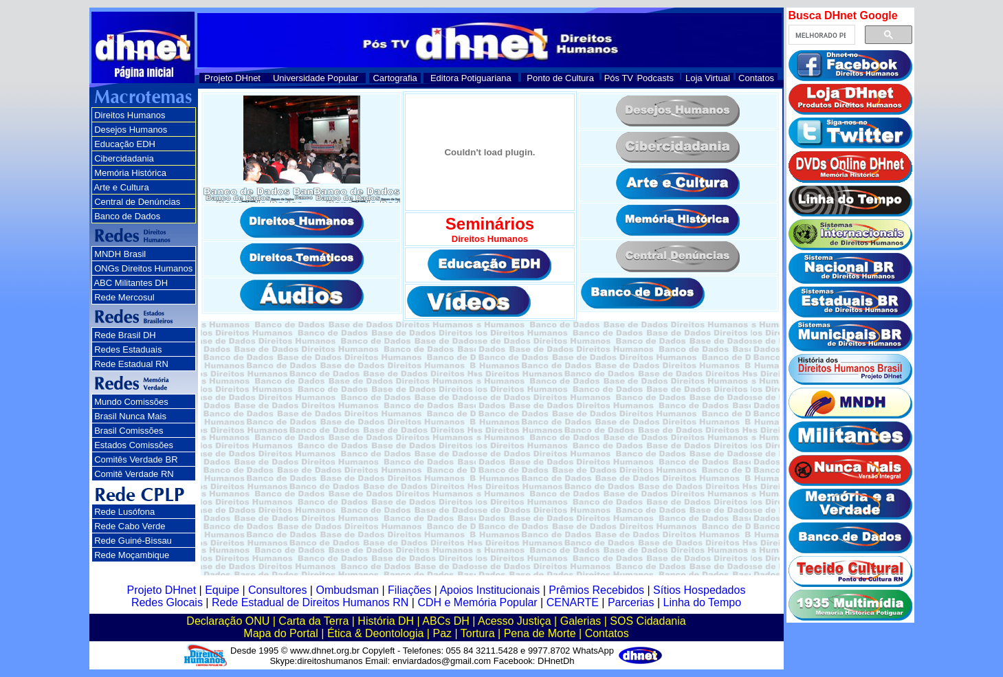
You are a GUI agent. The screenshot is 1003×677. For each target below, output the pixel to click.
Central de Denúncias (137, 202)
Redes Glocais (167, 602)
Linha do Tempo (702, 602)
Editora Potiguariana (470, 78)
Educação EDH (124, 144)
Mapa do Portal (280, 633)
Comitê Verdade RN (134, 474)
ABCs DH (445, 621)
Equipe (222, 590)
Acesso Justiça (514, 621)
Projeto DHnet (232, 78)
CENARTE (573, 602)
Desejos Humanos (130, 129)
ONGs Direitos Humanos (143, 268)
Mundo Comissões (131, 402)
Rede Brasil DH (125, 335)
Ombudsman (347, 590)
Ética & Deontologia (375, 633)
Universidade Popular (315, 78)
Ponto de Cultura (560, 78)
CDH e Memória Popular (477, 602)
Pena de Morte (540, 633)
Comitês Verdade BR (135, 459)
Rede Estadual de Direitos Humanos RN (310, 602)
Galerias (581, 621)
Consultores (277, 590)
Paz (442, 633)
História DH (385, 621)
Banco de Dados (127, 216)
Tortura (478, 633)
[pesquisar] (820, 35)
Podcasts (655, 78)
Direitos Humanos (129, 115)
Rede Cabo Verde (129, 526)
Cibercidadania (124, 158)
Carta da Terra (313, 621)
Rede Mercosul (124, 297)
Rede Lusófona (124, 512)
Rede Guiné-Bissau (133, 540)
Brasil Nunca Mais (130, 416)
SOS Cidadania (647, 621)
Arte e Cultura (120, 187)
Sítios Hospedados (699, 590)
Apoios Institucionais (489, 590)
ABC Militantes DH (130, 283)
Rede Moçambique (131, 555)
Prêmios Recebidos (596, 590)
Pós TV (618, 78)
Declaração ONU (227, 621)
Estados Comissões (133, 445)
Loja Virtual (707, 78)
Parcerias (631, 602)
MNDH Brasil (120, 254)
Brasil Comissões (128, 430)
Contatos (756, 78)
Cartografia (395, 78)
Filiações (409, 590)
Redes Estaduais (128, 349)
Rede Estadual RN (131, 364)
